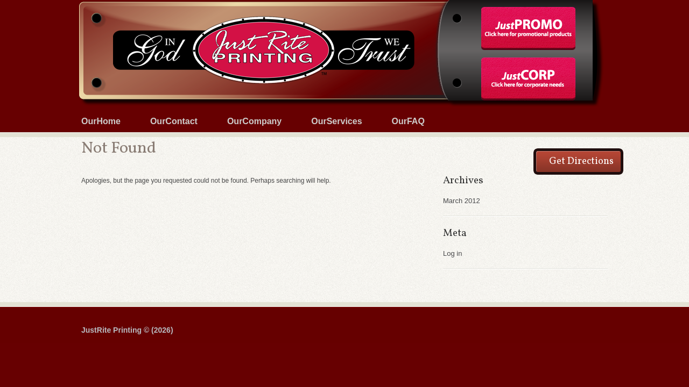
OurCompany (254, 121)
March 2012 (461, 201)
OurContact (174, 121)
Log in (452, 253)
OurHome (101, 121)
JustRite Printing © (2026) (127, 330)
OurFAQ (408, 121)
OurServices (336, 121)
